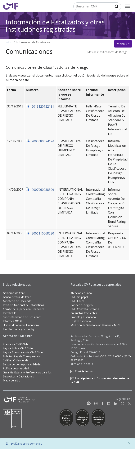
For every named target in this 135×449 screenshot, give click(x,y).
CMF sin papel (79, 297)
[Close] (129, 442)
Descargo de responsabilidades (22, 364)
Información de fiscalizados (33, 42)
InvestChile (9, 313)
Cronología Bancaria (83, 317)
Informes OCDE (12, 321)
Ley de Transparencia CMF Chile (23, 352)
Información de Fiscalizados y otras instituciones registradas (55, 25)
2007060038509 (43, 190)
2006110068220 (43, 233)
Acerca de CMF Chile (15, 344)
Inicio (9, 42)
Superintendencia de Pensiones (22, 317)
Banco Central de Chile (17, 297)
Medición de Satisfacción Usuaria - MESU (95, 325)
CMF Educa (77, 301)
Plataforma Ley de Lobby (18, 329)
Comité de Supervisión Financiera (23, 309)
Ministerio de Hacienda (17, 301)
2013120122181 (43, 106)
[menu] (127, 6)
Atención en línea (81, 293)
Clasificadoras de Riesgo (112, 52)
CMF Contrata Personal (85, 309)
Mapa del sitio (11, 380)
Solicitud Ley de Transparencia (22, 356)
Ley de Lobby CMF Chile (18, 348)
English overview (80, 321)
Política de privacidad (16, 368)
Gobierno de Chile (14, 293)
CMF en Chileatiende (15, 360)
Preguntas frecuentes (83, 313)
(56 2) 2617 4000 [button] (111, 356)
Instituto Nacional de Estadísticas (23, 305)
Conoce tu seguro (81, 305)
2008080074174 (43, 141)
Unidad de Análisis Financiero (21, 325)
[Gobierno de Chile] (12, 418)
